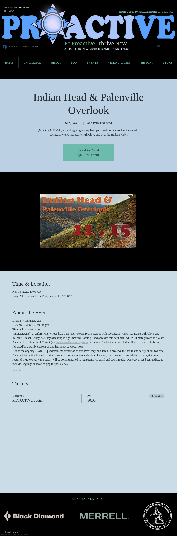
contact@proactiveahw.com (9, 532)
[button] (162, 46)
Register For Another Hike (88, 155)
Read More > (20, 370)
